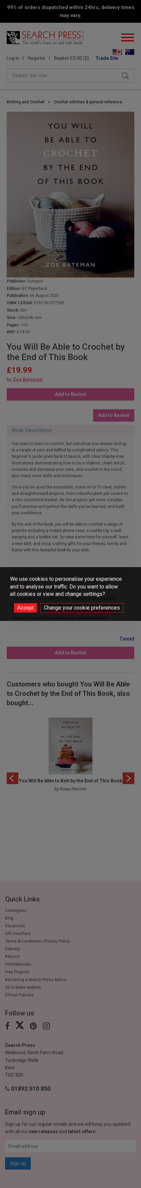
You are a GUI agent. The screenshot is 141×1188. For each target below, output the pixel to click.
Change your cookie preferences (82, 608)
